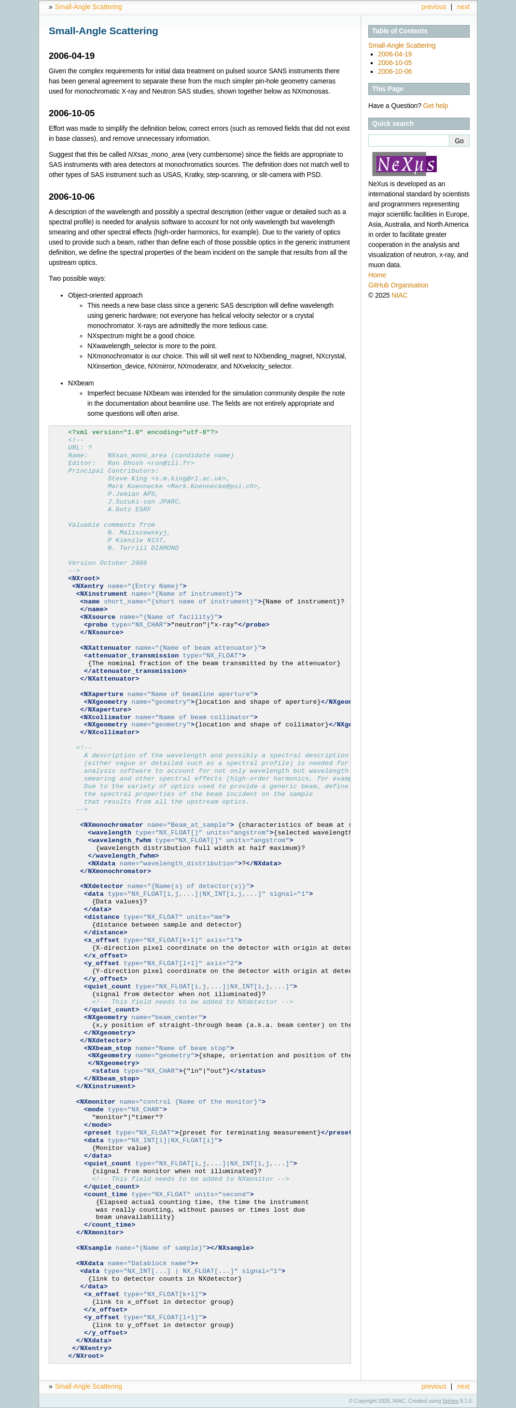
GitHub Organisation (398, 285)
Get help (435, 105)
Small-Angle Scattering (88, 7)
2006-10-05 (395, 63)
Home (377, 275)
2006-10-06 (395, 71)
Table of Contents (400, 31)
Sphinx (451, 1401)
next (463, 7)
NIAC (399, 295)
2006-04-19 (395, 54)
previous (433, 7)
